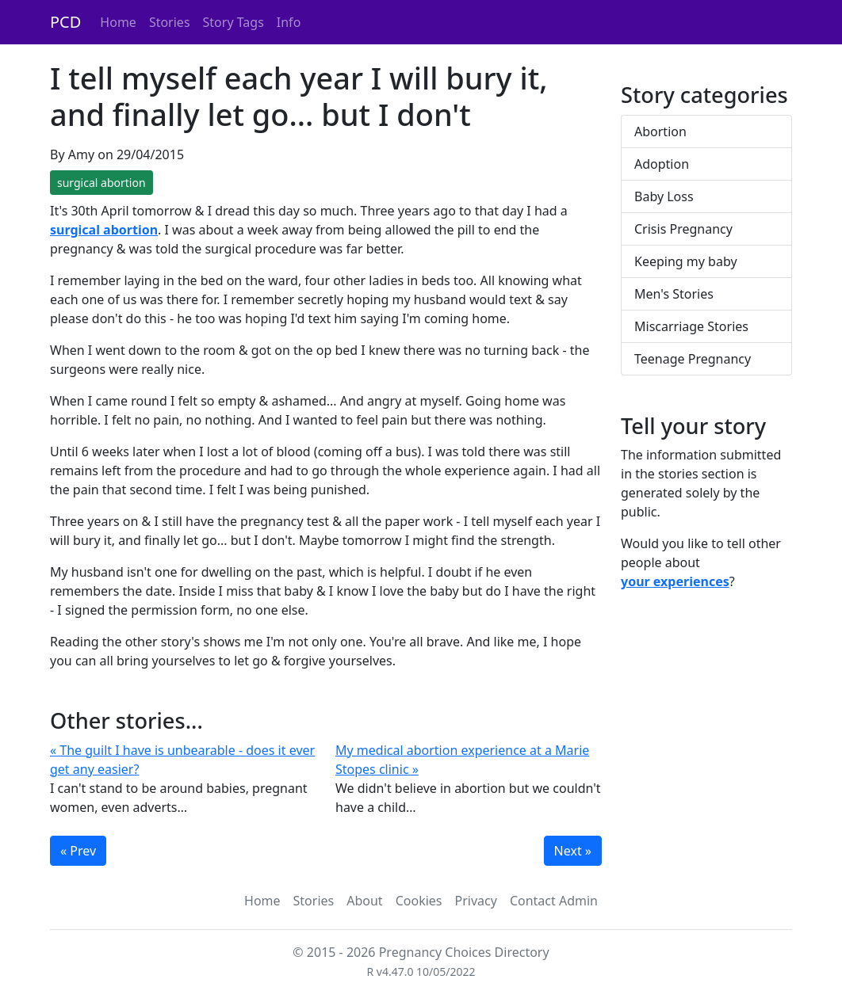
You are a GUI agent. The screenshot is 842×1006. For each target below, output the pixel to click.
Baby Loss (664, 196)
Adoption (661, 164)
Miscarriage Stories (691, 326)
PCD (65, 21)
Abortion (660, 131)
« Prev (78, 850)
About (364, 900)
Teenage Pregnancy (692, 359)
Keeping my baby (685, 261)
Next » (572, 850)
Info (289, 22)
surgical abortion (101, 182)
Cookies (419, 900)
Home (118, 22)
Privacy (476, 900)
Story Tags (233, 22)
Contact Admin (554, 900)
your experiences (675, 581)
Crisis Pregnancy (683, 229)
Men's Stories (674, 294)
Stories (169, 22)
